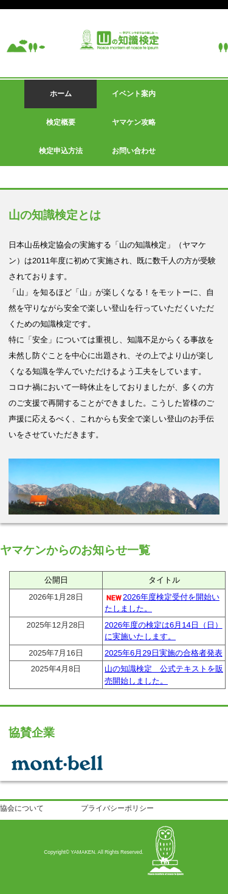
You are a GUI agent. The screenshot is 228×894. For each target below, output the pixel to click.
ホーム (61, 93)
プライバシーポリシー (117, 808)
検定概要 (60, 122)
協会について (22, 808)
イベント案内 (134, 93)
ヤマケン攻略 (134, 122)
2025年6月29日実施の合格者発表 (164, 652)
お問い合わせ (134, 151)
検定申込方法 (61, 151)
